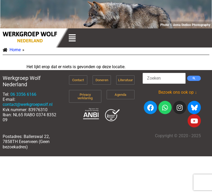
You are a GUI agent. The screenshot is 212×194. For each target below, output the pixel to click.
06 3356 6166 (23, 94)
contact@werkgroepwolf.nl (28, 104)
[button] (72, 38)
